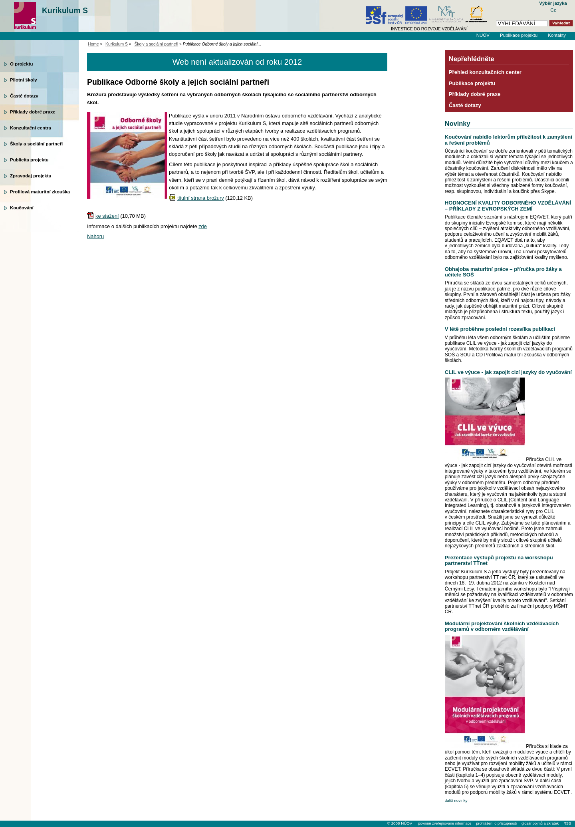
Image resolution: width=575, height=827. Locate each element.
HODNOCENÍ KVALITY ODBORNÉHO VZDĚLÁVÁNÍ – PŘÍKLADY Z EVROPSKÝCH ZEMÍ (508, 205)
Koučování (22, 207)
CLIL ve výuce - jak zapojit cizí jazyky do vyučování (508, 372)
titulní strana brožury (200, 198)
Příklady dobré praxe (33, 111)
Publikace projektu (518, 35)
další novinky (456, 800)
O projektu (21, 64)
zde (202, 226)
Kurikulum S (65, 10)
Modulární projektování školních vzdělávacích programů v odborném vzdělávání (502, 626)
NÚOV (483, 35)
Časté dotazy (24, 95)
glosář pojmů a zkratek (540, 823)
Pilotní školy (23, 80)
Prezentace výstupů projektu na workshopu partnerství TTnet (499, 560)
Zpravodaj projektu (31, 175)
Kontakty (557, 35)
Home (93, 44)
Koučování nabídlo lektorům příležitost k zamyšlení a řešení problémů (508, 139)
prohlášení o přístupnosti (496, 823)
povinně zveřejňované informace (444, 823)
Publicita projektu (29, 159)
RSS (567, 823)
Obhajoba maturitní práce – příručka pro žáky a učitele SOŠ (503, 272)
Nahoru (95, 236)
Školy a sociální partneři (36, 143)
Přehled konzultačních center (485, 72)
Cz (553, 10)
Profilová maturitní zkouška (40, 191)
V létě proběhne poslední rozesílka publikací (500, 329)
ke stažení (107, 216)
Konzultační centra (30, 127)
